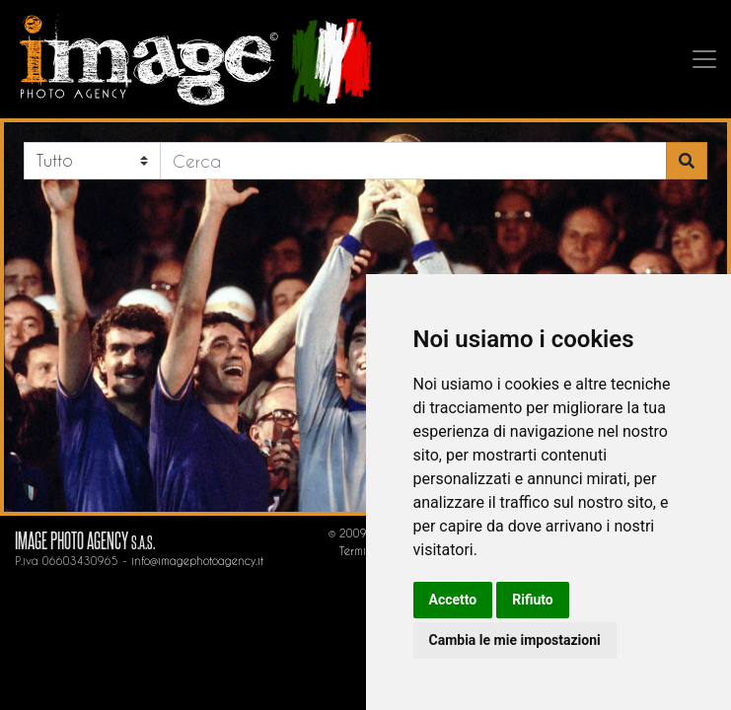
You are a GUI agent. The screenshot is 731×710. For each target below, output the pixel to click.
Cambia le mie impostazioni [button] (515, 640)
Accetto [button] (453, 599)
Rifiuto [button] (532, 599)
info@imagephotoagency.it (197, 560)
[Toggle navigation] (708, 58)
